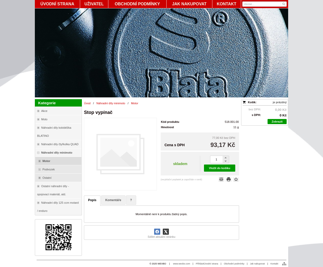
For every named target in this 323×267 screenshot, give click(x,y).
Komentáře (113, 200)
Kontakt (274, 263)
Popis (92, 200)
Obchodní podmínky (234, 263)
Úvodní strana (211, 263)
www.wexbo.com (181, 263)
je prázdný (280, 102)
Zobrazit (277, 121)
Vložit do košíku (219, 168)
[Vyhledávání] (264, 4)
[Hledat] (283, 4)
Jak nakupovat (257, 263)
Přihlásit (200, 263)
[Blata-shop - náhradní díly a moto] (161, 53)
